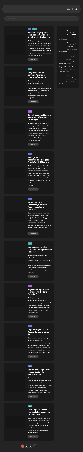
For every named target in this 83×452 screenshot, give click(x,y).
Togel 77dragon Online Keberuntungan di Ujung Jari (38, 331)
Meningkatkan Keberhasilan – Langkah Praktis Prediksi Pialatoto (38, 159)
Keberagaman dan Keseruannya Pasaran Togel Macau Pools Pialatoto (37, 205)
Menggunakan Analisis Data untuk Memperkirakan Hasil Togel (40, 249)
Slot (29, 29)
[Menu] (68, 9)
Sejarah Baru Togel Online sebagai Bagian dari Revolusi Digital (39, 372)
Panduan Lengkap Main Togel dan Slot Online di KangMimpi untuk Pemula (39, 34)
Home (9, 18)
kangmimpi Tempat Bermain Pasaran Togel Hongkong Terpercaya (38, 74)
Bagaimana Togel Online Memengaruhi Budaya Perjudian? (38, 291)
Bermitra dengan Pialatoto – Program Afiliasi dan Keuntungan (39, 117)
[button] (35, 446)
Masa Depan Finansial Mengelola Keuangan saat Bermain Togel (39, 412)
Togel (34, 29)
